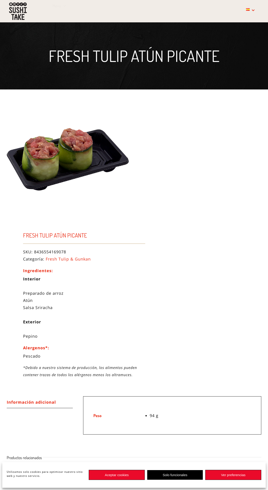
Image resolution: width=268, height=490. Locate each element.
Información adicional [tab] (31, 402)
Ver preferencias (233, 475)
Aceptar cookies (117, 475)
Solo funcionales (175, 475)
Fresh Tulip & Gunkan (68, 259)
